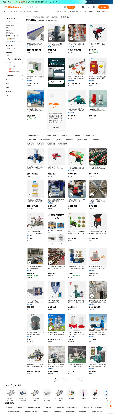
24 (78, 380)
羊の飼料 (9, 407)
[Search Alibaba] (45, 7)
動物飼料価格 (62, 144)
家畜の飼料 (77, 135)
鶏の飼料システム (81, 140)
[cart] (88, 7)
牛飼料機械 (44, 411)
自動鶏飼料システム (97, 140)
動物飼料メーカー (72, 407)
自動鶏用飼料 (68, 140)
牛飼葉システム (64, 135)
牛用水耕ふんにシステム (97, 411)
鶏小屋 (57, 140)
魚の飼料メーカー (89, 135)
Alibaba (28, 17)
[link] (110, 401)
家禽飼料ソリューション (34, 135)
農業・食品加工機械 (52, 17)
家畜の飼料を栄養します (30, 411)
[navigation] (14, 198)
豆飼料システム (87, 407)
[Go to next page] (81, 380)
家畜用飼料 (51, 144)
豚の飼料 (30, 144)
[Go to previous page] (51, 380)
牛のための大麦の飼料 (12, 411)
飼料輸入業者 (81, 411)
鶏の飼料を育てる (50, 135)
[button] (65, 7)
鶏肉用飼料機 (31, 140)
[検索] (71, 7)
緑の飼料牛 (99, 407)
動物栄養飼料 (56, 411)
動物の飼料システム (45, 140)
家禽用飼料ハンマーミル (33, 407)
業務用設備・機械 (38, 17)
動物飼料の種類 (69, 411)
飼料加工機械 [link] (65, 17)
